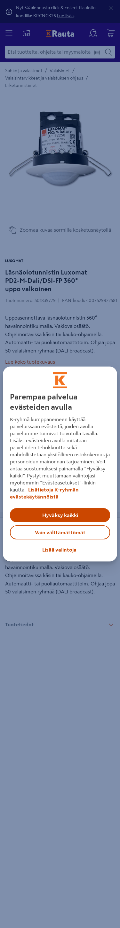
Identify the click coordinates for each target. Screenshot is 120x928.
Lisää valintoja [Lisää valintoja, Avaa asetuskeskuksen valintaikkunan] (59, 549)
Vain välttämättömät (60, 532)
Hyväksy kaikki (60, 515)
